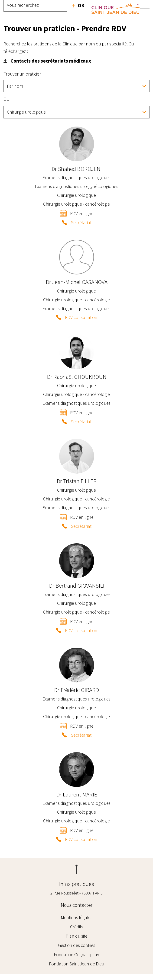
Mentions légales (76, 917)
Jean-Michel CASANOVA (76, 282)
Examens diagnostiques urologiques (76, 177)
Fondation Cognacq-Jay (76, 954)
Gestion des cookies (76, 945)
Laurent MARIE (76, 794)
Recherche (78, 5)
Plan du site (77, 936)
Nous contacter (76, 905)
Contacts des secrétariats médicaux (50, 60)
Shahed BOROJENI (77, 168)
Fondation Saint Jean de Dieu (76, 964)
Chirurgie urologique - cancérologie (76, 204)
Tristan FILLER (77, 481)
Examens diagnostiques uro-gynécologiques (76, 186)
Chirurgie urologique (76, 195)
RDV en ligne (82, 213)
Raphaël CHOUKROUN (76, 376)
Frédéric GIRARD (76, 690)
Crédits (76, 926)
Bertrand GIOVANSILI (76, 585)
